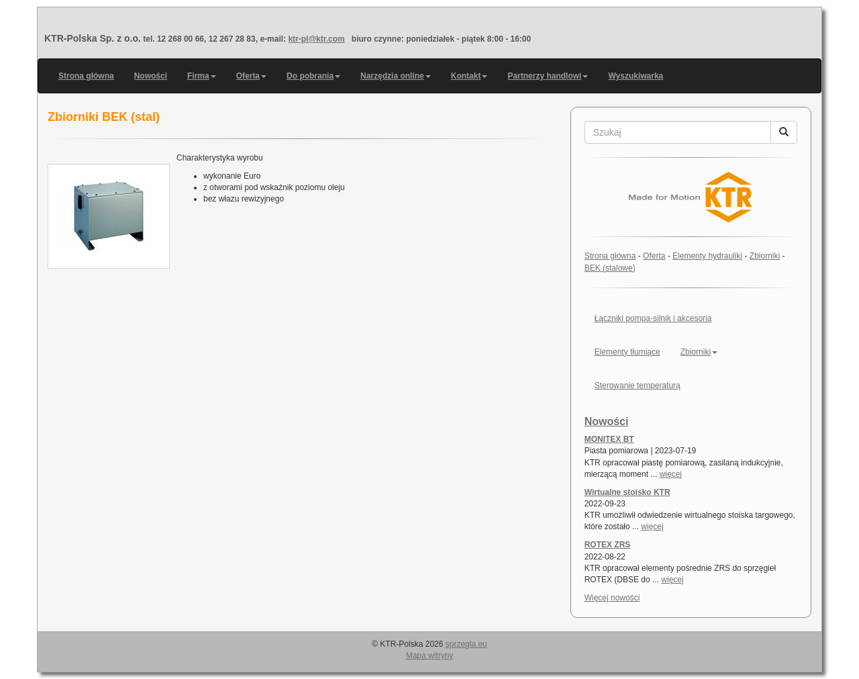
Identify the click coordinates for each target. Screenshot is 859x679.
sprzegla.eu (466, 644)
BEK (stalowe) (610, 268)
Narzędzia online (395, 76)
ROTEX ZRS (608, 544)
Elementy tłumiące (627, 352)
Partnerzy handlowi (547, 76)
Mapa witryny (430, 655)
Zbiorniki (765, 256)
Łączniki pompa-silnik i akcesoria (653, 318)
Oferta (251, 76)
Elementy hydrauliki (707, 256)
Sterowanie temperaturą (637, 385)
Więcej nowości (612, 597)
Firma (201, 76)
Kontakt (469, 76)
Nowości (150, 76)
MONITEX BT (609, 439)
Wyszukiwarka (635, 76)
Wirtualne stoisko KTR (627, 492)
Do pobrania (313, 76)
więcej (671, 474)
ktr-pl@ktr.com (316, 39)
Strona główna (86, 76)
